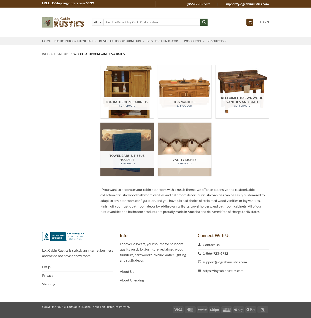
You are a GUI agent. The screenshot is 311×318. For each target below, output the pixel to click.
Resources (217, 41)
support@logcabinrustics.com (247, 4)
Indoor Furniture (55, 54)
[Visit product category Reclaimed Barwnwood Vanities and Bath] (242, 91)
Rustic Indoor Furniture (75, 41)
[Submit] (204, 22)
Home (46, 41)
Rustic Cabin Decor (164, 41)
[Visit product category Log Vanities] (184, 91)
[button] (249, 22)
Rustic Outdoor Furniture (121, 41)
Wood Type (194, 41)
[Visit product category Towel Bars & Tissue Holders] (127, 149)
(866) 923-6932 (199, 4)
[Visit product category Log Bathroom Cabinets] (127, 91)
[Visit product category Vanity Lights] (184, 149)
